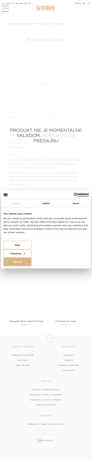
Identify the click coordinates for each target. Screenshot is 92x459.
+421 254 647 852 (46, 434)
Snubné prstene (69, 365)
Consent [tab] (16, 203)
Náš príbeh (23, 365)
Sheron (14, 24)
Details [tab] (46, 203)
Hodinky (69, 355)
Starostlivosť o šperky (46, 400)
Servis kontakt (46, 405)
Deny (17, 245)
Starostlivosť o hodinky (46, 395)
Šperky (69, 360)
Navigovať (46, 440)
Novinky (22, 360)
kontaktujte (58, 135)
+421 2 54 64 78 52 (16, 3)
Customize (17, 253)
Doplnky (69, 370)
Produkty (28, 24)
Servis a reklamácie (46, 390)
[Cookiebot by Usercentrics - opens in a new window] (76, 195)
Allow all (17, 262)
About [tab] (76, 203)
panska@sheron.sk (46, 429)
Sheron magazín (23, 355)
